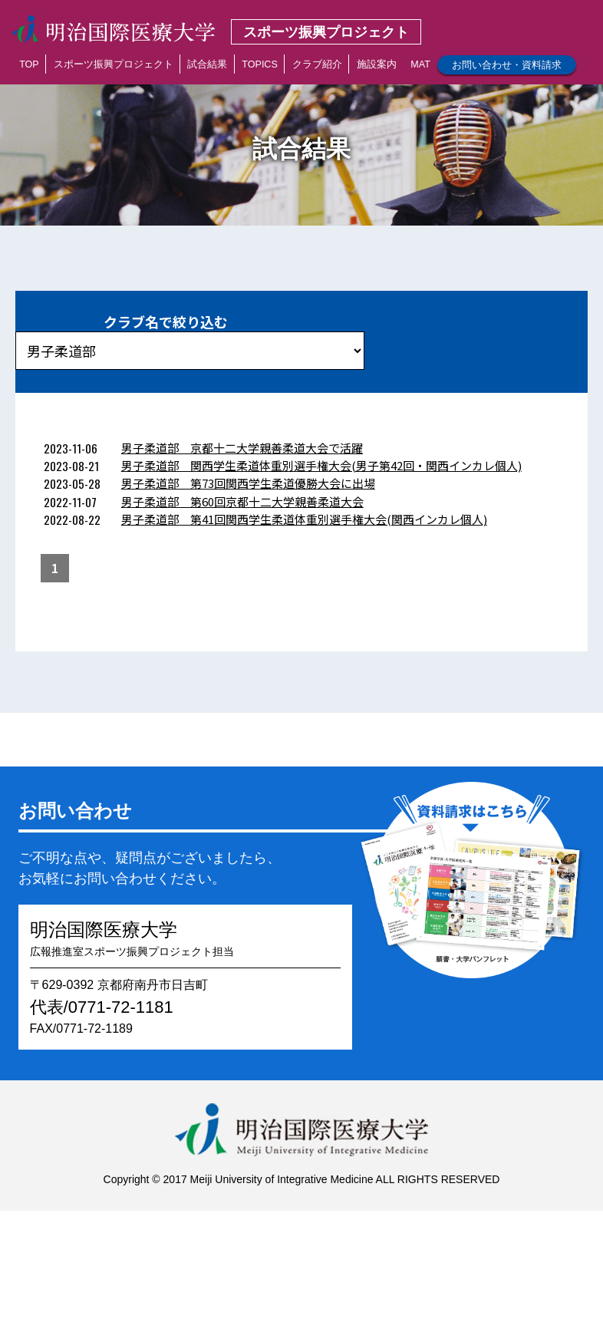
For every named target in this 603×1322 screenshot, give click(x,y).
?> (189, 350)
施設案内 (377, 64)
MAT (420, 64)
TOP (29, 64)
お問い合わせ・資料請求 (507, 65)
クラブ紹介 (317, 64)
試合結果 (207, 64)
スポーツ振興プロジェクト (113, 64)
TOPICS (260, 64)
